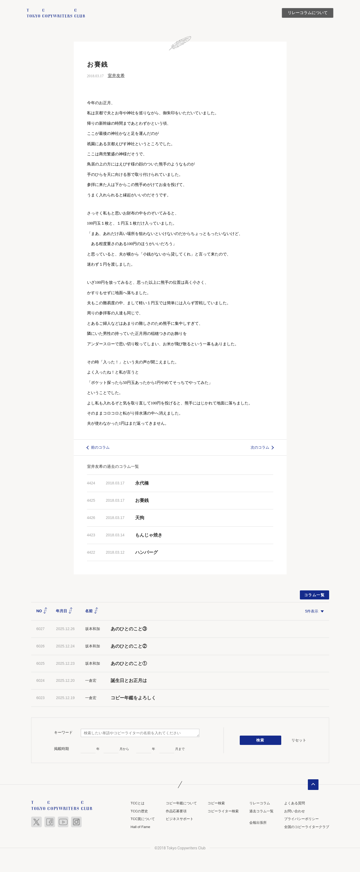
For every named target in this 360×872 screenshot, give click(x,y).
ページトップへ (313, 784)
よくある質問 (294, 803)
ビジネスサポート (179, 819)
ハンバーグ (146, 552)
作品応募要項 (176, 811)
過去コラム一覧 (261, 811)
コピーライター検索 (223, 811)
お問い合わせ (294, 811)
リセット (298, 740)
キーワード (63, 732)
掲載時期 (61, 749)
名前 (91, 611)
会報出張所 (258, 823)
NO (42, 611)
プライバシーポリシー (301, 819)
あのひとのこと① (129, 663)
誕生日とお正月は (129, 680)
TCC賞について (143, 819)
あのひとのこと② (129, 646)
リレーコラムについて (308, 13)
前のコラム (100, 447)
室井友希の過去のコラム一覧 (113, 466)
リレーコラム (259, 803)
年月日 (64, 611)
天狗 (139, 517)
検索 (260, 740)
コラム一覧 (314, 595)
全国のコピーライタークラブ (306, 827)
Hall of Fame (140, 827)
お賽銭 (142, 500)
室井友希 (116, 75)
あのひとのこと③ (129, 628)
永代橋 (142, 483)
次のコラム (260, 447)
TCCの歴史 (139, 811)
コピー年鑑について (181, 803)
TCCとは (138, 803)
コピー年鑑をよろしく (133, 697)
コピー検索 (216, 803)
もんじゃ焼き (148, 535)
